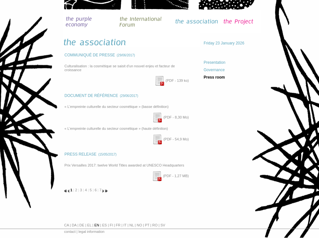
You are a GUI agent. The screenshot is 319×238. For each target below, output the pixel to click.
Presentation (214, 62)
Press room (214, 77)
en (96, 225)
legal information (91, 231)
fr (118, 225)
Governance (214, 70)
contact (69, 231)
